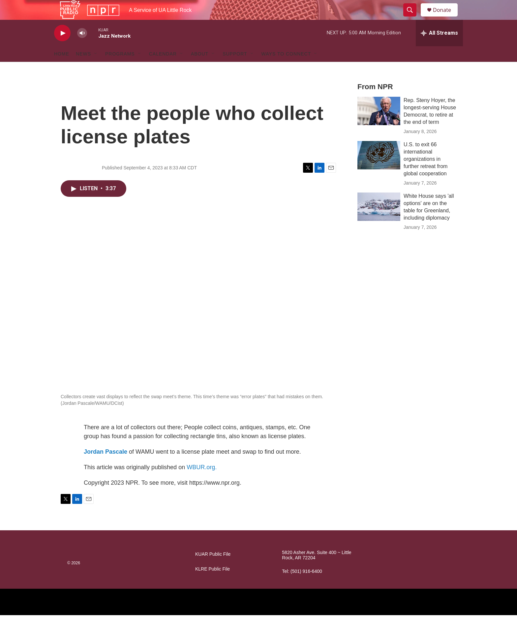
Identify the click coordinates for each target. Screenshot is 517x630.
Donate (446, 17)
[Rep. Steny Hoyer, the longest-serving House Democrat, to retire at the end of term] (378, 126)
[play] (62, 48)
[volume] (82, 48)
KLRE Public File (212, 583)
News (83, 68)
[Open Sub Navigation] (96, 68)
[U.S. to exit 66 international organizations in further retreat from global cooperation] (378, 170)
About (199, 68)
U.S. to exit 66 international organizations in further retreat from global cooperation (425, 174)
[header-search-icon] (412, 17)
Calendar (163, 68)
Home (61, 68)
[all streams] (439, 48)
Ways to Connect (286, 68)
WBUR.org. (202, 482)
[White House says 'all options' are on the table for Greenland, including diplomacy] (378, 221)
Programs (120, 68)
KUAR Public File (212, 569)
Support (235, 68)
